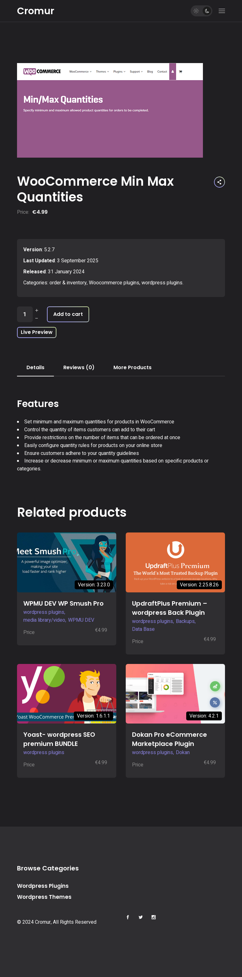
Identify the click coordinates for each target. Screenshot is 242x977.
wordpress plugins (161, 283)
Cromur (35, 11)
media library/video (44, 620)
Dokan (183, 752)
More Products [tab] (132, 367)
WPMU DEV (81, 620)
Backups (185, 621)
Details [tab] (35, 367)
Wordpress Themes (44, 897)
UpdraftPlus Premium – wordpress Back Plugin (169, 608)
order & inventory (68, 283)
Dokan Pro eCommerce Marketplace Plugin (169, 739)
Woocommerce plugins (114, 283)
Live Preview (37, 332)
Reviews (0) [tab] (79, 367)
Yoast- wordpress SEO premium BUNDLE (59, 739)
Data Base (143, 629)
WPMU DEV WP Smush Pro (63, 603)
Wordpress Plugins (43, 886)
